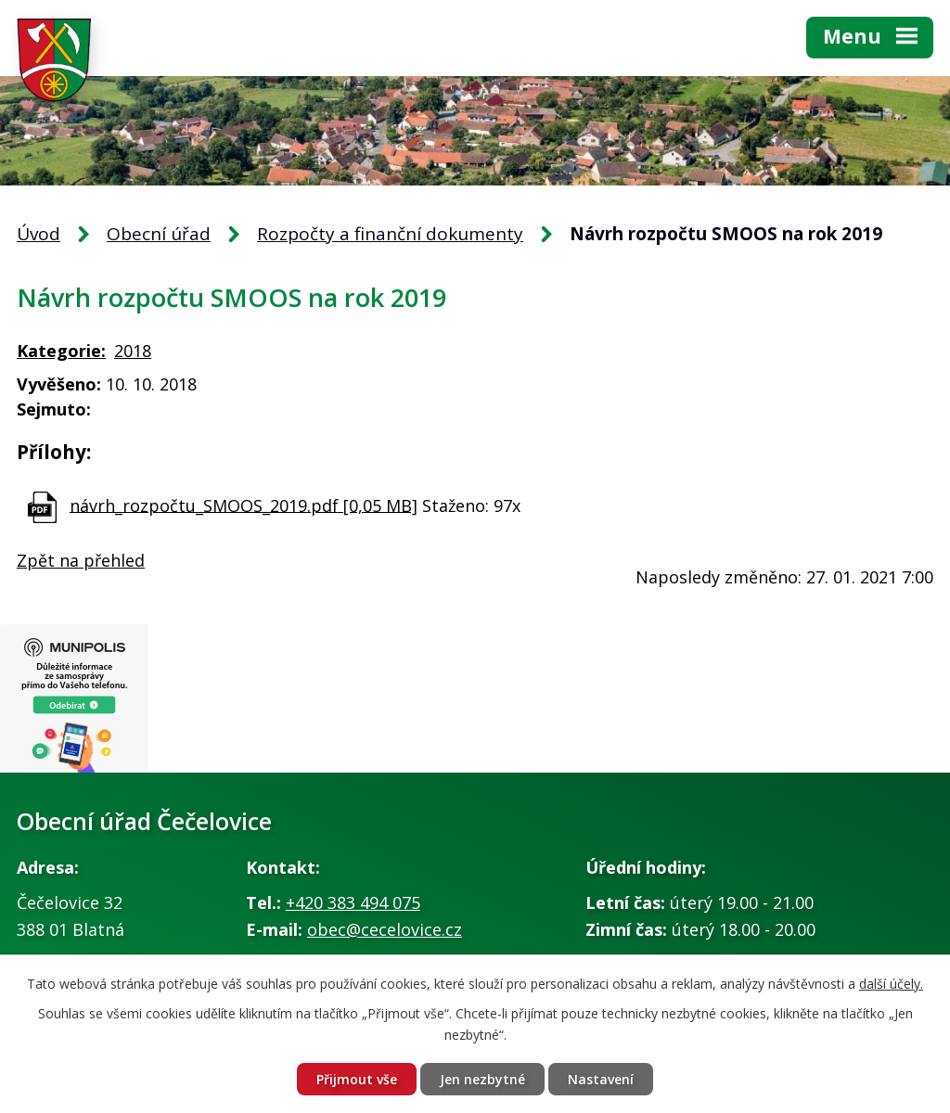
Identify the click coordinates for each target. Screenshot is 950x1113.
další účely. (891, 983)
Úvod (38, 234)
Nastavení (601, 1079)
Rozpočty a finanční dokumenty (390, 234)
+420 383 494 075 (353, 902)
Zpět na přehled (81, 560)
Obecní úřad (159, 234)
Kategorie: (61, 350)
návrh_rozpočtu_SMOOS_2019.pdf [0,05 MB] (243, 504)
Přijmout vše (356, 1079)
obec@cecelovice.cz (384, 929)
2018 (132, 350)
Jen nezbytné (482, 1079)
